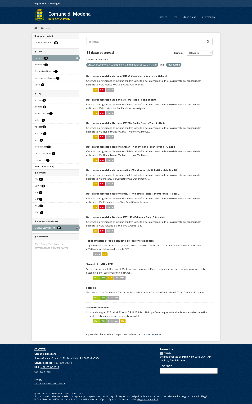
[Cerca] (208, 41)
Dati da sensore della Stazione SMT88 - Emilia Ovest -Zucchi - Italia (125, 123)
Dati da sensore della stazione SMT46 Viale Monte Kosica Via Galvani (126, 76)
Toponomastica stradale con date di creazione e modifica (120, 241)
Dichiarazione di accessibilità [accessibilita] (49, 383)
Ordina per (178, 52)
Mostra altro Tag (44, 166)
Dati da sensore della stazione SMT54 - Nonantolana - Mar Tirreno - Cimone (130, 147)
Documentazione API (152, 334)
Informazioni (208, 17)
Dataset (162, 17)
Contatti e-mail (42, 371)
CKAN (165, 353)
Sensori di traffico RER (99, 264)
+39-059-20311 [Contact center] (62, 363)
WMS (96, 277)
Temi (174, 17)
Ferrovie (91, 288)
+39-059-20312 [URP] (49, 367)
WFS (103, 277)
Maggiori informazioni (147, 399)
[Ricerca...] (145, 41)
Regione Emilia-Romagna (47, 3)
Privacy (38, 380)
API (134, 334)
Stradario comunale (97, 307)
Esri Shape (119, 277)
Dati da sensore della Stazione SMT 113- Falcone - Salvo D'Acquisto (125, 217)
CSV (95, 89)
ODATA (110, 89)
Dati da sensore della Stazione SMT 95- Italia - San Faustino (121, 100)
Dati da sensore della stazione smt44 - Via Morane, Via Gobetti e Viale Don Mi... (132, 170)
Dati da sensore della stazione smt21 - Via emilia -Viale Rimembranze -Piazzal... (133, 193)
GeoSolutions (177, 360)
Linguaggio (165, 365)
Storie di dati (189, 17)
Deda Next (188, 357)
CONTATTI (40, 349)
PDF (102, 89)
